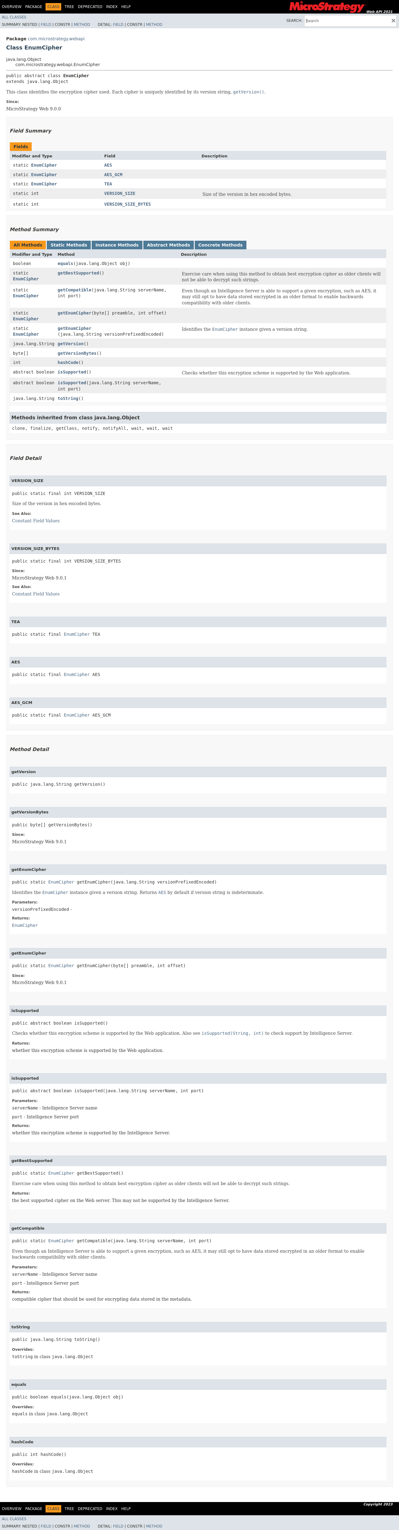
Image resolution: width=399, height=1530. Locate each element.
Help (126, 7)
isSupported (72, 372)
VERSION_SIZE (119, 193)
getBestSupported (78, 273)
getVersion (70, 343)
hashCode (68, 362)
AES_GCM (113, 174)
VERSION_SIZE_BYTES (127, 204)
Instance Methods (116, 245)
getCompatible (74, 289)
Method (82, 24)
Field (46, 24)
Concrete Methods (220, 245)
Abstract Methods (168, 245)
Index (112, 7)
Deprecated (90, 7)
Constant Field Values (36, 520)
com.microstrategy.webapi (56, 38)
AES (108, 165)
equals (65, 263)
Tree (69, 7)
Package (33, 7)
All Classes (14, 17)
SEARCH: (294, 20)
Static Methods (68, 245)
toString (68, 398)
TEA (108, 183)
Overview (12, 7)
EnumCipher (44, 165)
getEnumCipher (74, 312)
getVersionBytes (77, 353)
